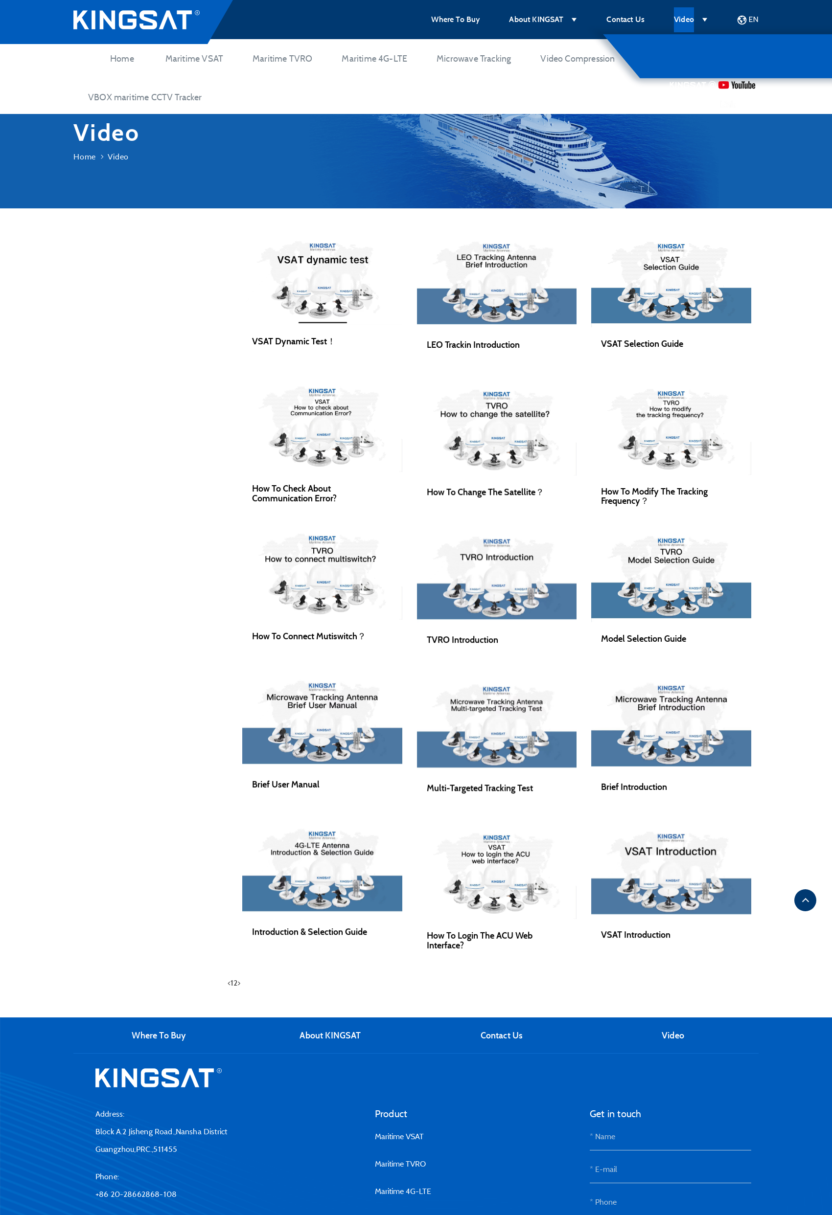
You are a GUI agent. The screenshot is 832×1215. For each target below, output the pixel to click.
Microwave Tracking (474, 58)
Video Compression (577, 58)
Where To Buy (455, 19)
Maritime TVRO (282, 58)
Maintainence (108, 431)
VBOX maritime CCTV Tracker (145, 97)
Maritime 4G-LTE (374, 58)
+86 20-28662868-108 (136, 1194)
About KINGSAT (536, 19)
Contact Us (625, 19)
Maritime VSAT (194, 58)
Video (684, 19)
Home (122, 58)
